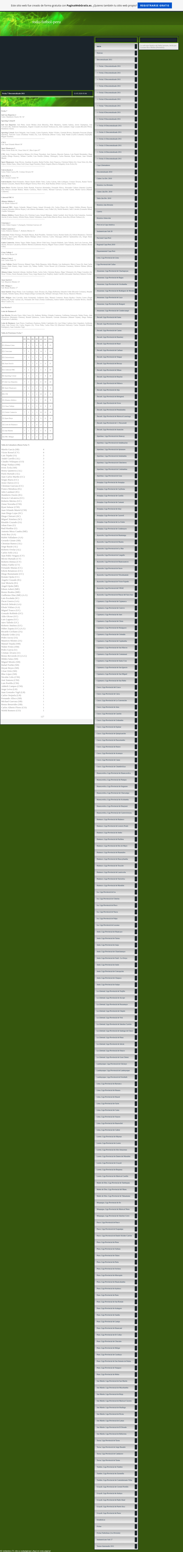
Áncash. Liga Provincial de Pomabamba (111, 410)
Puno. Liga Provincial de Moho (108, 1374)
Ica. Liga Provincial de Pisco (107, 905)
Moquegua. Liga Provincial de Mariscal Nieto (113, 1209)
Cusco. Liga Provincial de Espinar (109, 727)
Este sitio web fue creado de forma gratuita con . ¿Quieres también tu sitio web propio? (91, 5)
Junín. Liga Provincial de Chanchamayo (111, 952)
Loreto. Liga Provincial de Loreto (109, 1143)
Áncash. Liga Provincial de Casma (109, 330)
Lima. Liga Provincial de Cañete (108, 1130)
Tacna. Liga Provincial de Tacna (108, 1440)
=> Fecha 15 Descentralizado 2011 (109, 159)
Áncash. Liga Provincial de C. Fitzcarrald (111, 423)
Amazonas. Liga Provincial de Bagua (110, 278)
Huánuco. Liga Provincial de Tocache (110, 866)
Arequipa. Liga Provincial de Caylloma (111, 489)
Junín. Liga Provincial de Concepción (110, 971)
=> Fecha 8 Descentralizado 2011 (109, 112)
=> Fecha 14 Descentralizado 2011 (109, 152)
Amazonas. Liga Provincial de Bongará (111, 304)
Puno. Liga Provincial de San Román (110, 1302)
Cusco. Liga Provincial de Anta (108, 707)
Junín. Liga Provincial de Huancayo (109, 932)
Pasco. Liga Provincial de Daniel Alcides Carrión (114, 1236)
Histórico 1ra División (105, 185)
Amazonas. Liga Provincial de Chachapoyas (112, 271)
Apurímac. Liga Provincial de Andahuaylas (112, 443)
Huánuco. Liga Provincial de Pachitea (110, 839)
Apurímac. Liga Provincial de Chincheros (112, 463)
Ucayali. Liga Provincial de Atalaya (109, 1493)
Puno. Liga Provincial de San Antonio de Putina (114, 1361)
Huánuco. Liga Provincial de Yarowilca (111, 879)
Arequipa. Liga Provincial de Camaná (110, 502)
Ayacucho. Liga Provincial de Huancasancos (112, 562)
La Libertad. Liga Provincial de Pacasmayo (112, 1004)
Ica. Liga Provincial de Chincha (108, 899)
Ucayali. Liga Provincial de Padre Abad (111, 1500)
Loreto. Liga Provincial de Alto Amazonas (112, 1150)
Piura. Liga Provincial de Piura (108, 1242)
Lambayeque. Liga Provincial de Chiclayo (112, 1064)
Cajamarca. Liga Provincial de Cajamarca (112, 601)
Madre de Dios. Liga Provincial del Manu (112, 1189)
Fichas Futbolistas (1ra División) (108, 1533)
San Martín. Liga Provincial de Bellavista (111, 1434)
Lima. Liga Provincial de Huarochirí (110, 1123)
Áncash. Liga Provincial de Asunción (110, 430)
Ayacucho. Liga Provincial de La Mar (110, 548)
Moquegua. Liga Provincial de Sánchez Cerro (113, 1216)
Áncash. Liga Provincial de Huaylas (109, 377)
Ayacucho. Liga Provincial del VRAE (110, 588)
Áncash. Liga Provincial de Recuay (109, 363)
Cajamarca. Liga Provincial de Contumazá (112, 654)
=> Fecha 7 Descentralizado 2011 (109, 106)
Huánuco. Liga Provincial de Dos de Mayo (112, 846)
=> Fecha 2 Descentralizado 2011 (109, 73)
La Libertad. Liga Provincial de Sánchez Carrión (114, 1024)
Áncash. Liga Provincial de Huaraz (109, 324)
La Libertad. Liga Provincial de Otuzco (111, 1051)
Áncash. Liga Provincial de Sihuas (109, 370)
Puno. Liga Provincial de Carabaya (109, 1355)
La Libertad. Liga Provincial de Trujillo (111, 991)
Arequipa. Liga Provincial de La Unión (111, 522)
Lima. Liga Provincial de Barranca (109, 1084)
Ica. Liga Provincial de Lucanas (108, 925)
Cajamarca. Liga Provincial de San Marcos (112, 648)
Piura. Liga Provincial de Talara (108, 1255)
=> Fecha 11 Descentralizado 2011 (109, 132)
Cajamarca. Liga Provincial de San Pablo (111, 681)
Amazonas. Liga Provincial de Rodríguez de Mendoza (116, 291)
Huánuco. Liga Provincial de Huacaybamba (112, 859)
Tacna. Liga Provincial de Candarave (110, 1454)
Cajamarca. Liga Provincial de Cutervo (111, 608)
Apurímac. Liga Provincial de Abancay (111, 436)
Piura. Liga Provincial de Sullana (108, 1249)
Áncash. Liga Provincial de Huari (109, 344)
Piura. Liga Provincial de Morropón (109, 1275)
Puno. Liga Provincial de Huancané (109, 1328)
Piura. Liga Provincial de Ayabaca (109, 1288)
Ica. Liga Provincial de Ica (106, 892)
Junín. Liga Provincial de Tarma (108, 938)
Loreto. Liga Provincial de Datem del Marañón (113, 1156)
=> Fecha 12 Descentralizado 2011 (109, 139)
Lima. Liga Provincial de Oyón (108, 1103)
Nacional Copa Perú (104, 238)
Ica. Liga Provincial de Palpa (107, 918)
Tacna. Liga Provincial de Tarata (108, 1460)
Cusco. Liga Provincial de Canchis (109, 714)
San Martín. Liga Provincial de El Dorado (112, 1427)
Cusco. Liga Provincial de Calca (108, 694)
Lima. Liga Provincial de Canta (108, 1110)
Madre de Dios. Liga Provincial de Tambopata (113, 1183)
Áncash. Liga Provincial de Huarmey (110, 337)
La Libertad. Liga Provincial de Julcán (110, 1044)
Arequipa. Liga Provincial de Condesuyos (112, 529)
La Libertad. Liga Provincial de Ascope (111, 998)
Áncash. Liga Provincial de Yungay (109, 357)
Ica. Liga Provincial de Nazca (107, 912)
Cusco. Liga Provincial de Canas (108, 760)
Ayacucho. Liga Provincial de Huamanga (111, 535)
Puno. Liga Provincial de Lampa (108, 1322)
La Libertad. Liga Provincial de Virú (110, 1018)
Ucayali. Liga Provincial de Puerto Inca (111, 1507)
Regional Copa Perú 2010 (106, 245)
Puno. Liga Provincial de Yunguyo (109, 1368)
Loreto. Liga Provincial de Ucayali (109, 1163)
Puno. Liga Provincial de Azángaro (109, 1308)
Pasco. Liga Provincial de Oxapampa (110, 1229)
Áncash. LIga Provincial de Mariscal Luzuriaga (114, 416)
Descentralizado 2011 (104, 60)
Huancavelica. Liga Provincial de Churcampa (113, 793)
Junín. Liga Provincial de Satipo (108, 985)
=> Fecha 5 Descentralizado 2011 (109, 93)
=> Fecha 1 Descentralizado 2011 (109, 66)
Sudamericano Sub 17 (104, 1540)
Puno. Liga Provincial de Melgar (108, 1348)
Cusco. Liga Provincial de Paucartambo (111, 740)
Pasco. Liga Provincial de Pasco (108, 1222)
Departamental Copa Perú (106, 251)
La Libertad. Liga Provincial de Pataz (110, 1037)
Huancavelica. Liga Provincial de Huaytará (112, 806)
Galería (99, 212)
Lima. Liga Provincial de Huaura (108, 1090)
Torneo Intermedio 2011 (105, 1546)
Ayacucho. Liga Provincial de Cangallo (111, 555)
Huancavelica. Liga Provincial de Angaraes (112, 786)
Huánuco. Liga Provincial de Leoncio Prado (112, 826)
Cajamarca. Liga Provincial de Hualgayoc (112, 628)
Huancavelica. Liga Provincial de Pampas (112, 780)
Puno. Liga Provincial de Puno (108, 1295)
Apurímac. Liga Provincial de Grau (109, 476)
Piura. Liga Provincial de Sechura (109, 1269)
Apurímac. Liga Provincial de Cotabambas (112, 469)
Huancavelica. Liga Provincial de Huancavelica (114, 773)
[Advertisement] (47, 63)
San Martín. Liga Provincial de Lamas (110, 1421)
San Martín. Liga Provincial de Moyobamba (112, 1388)
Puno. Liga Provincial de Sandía (108, 1315)
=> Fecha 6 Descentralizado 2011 (109, 99)
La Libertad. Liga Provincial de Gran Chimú (112, 1057)
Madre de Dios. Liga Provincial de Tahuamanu (113, 1196)
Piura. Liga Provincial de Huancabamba (111, 1282)
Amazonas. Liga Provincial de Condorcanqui (113, 311)
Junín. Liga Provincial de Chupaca (109, 978)
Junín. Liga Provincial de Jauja (108, 945)
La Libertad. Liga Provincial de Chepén (111, 1011)
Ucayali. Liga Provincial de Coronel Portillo (112, 1487)
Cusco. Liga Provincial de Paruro (108, 747)
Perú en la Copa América (106, 225)
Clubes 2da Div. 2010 (104, 192)
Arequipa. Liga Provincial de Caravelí (110, 515)
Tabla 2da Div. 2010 (104, 198)
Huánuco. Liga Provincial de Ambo (109, 833)
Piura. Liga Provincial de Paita (107, 1262)
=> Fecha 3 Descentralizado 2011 (109, 79)
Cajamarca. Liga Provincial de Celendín (111, 634)
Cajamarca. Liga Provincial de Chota (110, 621)
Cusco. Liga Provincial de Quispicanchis (111, 733)
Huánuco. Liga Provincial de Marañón (110, 885)
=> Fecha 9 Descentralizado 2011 (109, 119)
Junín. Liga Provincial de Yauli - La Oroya (112, 958)
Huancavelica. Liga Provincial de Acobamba (113, 800)
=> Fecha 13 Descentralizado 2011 (109, 145)
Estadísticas (101, 1520)
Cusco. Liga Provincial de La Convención (112, 700)
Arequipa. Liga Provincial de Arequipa (110, 482)
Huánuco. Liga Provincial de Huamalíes (111, 852)
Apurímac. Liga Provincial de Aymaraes (111, 449)
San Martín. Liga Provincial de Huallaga (111, 1407)
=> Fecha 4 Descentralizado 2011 (109, 86)
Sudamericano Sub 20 (104, 231)
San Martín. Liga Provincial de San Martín (112, 1381)
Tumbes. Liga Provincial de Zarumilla (110, 1473)
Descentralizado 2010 (104, 172)
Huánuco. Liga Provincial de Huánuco (110, 819)
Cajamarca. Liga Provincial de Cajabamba (112, 641)
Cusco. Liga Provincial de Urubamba (110, 720)
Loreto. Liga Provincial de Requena (109, 1170)
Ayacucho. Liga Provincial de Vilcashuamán (112, 575)
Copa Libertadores (103, 165)
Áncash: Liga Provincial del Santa (109, 317)
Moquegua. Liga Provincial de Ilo (109, 1203)
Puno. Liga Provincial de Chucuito (109, 1341)
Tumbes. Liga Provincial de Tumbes (110, 1467)
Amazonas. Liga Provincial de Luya (109, 297)
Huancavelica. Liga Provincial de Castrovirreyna (114, 813)
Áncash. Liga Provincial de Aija (108, 390)
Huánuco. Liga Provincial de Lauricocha (111, 872)
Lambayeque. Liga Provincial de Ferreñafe (112, 1077)
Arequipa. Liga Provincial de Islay (109, 509)
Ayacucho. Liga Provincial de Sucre (109, 568)
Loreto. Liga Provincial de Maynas (109, 1137)
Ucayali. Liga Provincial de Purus (109, 1513)
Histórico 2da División (105, 205)
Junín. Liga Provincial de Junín (108, 965)
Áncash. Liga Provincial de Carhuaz (110, 350)
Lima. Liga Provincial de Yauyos (108, 1117)
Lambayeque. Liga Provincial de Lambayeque (113, 1070)
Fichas (99, 1526)
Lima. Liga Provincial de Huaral (108, 1097)
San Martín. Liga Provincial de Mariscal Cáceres (114, 1401)
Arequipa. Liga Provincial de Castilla (110, 496)
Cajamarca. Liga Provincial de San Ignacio (112, 667)
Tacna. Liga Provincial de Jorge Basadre (111, 1447)
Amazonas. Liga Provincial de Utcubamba (112, 284)
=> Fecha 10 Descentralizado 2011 (109, 126)
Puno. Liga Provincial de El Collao (109, 1335)
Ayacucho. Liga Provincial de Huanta (110, 542)
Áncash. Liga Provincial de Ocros (109, 403)
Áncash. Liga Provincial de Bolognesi (110, 397)
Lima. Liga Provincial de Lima (108, 258)
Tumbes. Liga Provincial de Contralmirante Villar (114, 1480)
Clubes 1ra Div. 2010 (104, 178)
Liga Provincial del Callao (106, 264)
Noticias (100, 53)
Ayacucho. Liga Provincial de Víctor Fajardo (113, 582)
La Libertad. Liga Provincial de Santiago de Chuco (115, 1031)
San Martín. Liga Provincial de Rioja (110, 1394)
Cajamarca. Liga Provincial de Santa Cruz (112, 661)
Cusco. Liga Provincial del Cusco (109, 687)
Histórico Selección (104, 218)
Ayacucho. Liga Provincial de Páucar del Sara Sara (115, 595)
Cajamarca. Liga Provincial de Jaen (109, 615)
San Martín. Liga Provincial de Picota (110, 1414)
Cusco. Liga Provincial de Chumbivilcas (111, 767)
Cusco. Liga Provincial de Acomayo (110, 753)
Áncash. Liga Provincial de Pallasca (109, 383)
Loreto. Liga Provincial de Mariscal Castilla (112, 1176)
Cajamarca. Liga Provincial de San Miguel (112, 674)
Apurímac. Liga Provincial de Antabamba (112, 456)
